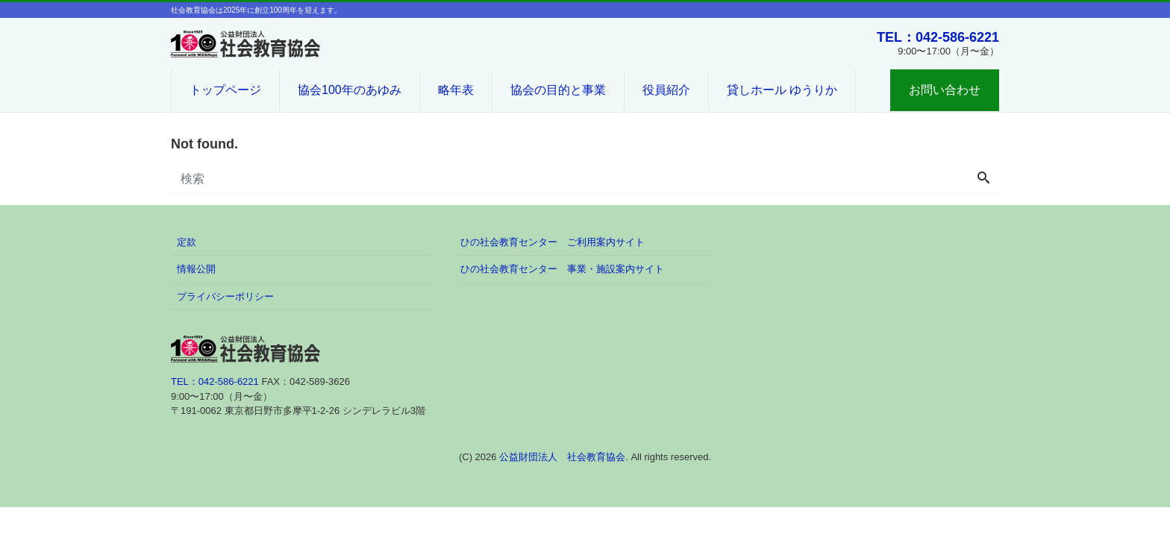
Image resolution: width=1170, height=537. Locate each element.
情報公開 (196, 268)
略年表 (456, 90)
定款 (186, 242)
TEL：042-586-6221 (938, 37)
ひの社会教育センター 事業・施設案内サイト (562, 268)
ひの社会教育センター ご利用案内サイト (552, 242)
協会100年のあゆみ (349, 90)
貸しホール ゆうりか (782, 90)
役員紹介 (666, 90)
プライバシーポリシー (225, 296)
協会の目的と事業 (558, 90)
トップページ (225, 90)
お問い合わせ (944, 90)
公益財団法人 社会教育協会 (562, 456)
